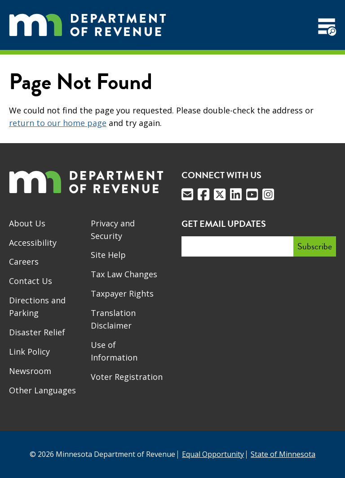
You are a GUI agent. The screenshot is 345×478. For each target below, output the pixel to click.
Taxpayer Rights (122, 293)
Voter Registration (127, 376)
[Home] (87, 25)
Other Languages (42, 390)
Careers (24, 261)
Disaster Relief (37, 332)
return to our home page (57, 122)
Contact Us (30, 280)
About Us (27, 223)
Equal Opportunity (213, 454)
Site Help (108, 254)
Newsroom (30, 370)
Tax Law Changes (124, 274)
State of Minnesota (283, 454)
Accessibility (33, 242)
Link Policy (29, 351)
